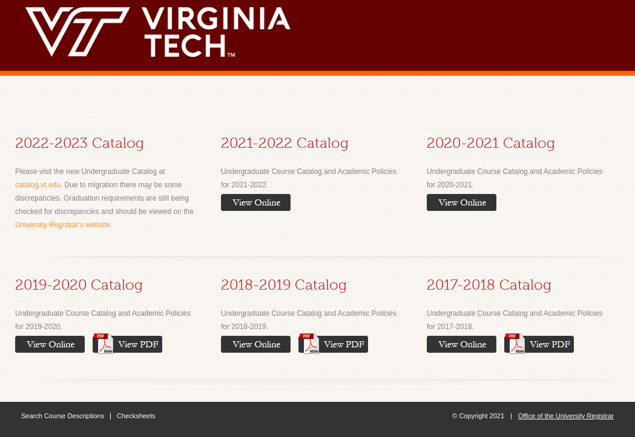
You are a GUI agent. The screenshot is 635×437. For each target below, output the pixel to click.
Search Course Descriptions (62, 415)
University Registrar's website (62, 225)
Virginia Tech (163, 29)
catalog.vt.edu (38, 185)
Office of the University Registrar (566, 415)
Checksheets (136, 415)
